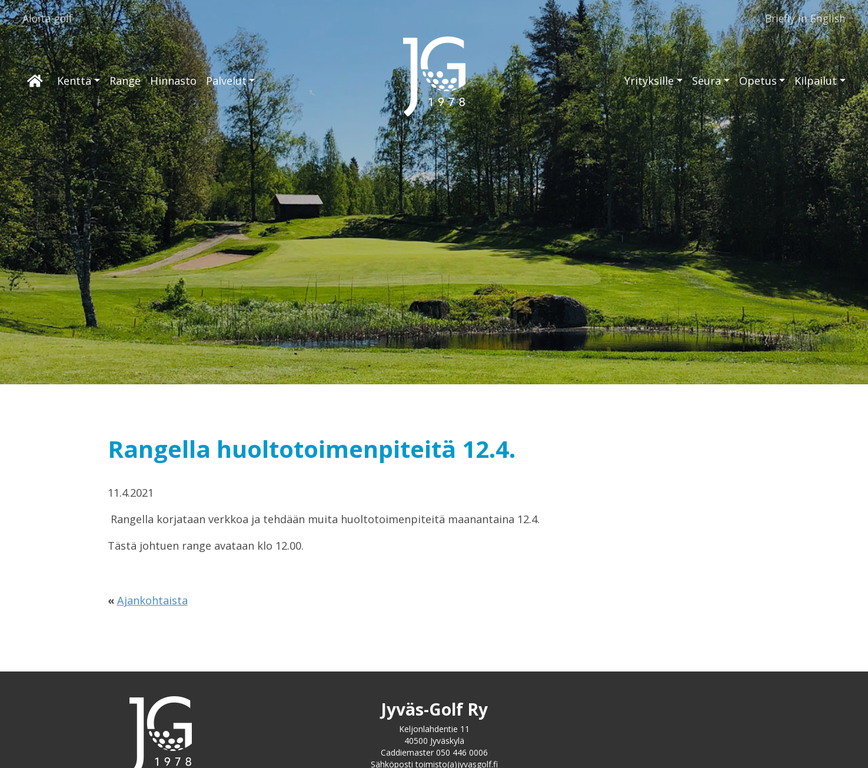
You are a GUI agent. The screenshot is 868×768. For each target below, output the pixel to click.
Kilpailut (815, 81)
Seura (706, 81)
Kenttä (74, 81)
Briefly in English (805, 18)
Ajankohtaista (152, 600)
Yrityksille (649, 81)
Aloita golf (47, 18)
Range (125, 81)
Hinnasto (173, 81)
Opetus (758, 81)
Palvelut (226, 81)
